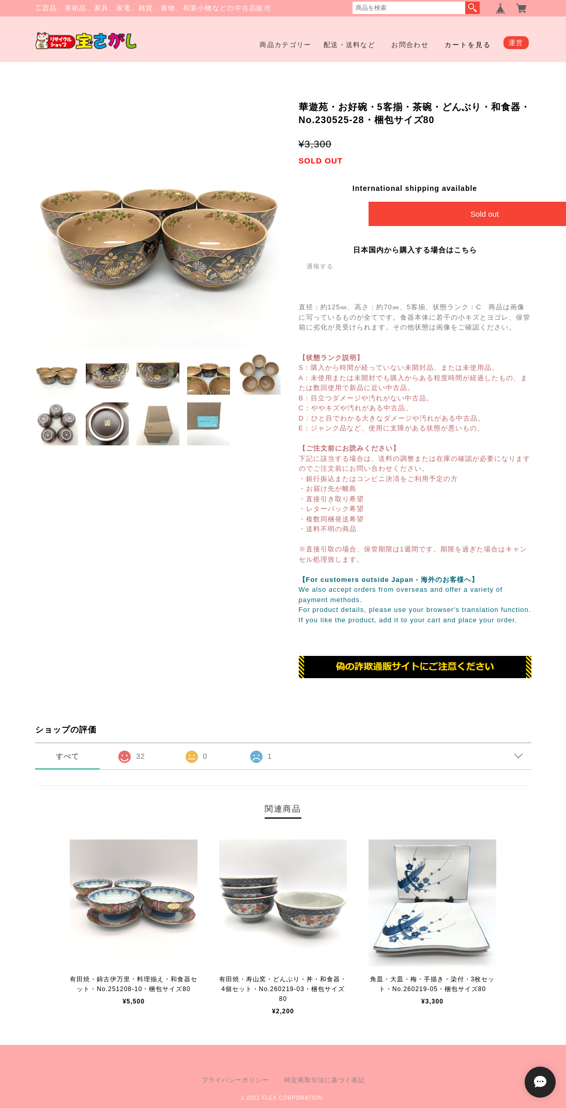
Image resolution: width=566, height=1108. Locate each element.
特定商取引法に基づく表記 (324, 1080)
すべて (67, 756)
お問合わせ (410, 45)
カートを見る (468, 45)
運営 (516, 43)
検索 (472, 8)
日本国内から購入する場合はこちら (415, 250)
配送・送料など (349, 45)
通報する (320, 266)
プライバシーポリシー (235, 1080)
